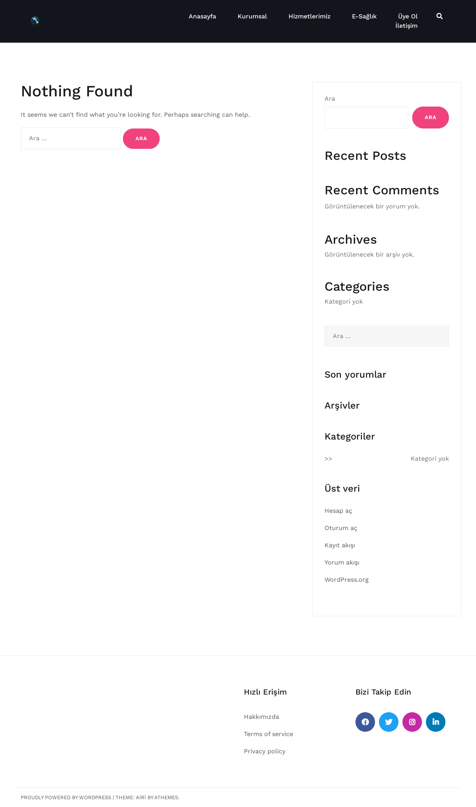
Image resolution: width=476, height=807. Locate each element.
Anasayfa (202, 16)
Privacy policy (264, 751)
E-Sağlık (364, 16)
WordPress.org (347, 579)
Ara (330, 98)
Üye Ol (408, 16)
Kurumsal (252, 16)
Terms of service (268, 734)
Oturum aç (341, 528)
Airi (141, 797)
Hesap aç (338, 510)
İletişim (406, 25)
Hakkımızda (261, 716)
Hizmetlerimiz (309, 16)
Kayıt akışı (340, 545)
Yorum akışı (342, 562)
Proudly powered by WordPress (66, 797)
